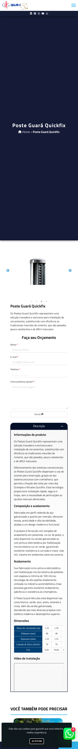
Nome (14, 344)
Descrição (39, 426)
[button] (73, 5)
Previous (8, 270)
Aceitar (36, 741)
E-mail (14, 357)
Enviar (39, 414)
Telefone (15, 369)
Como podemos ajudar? (22, 381)
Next (70, 270)
